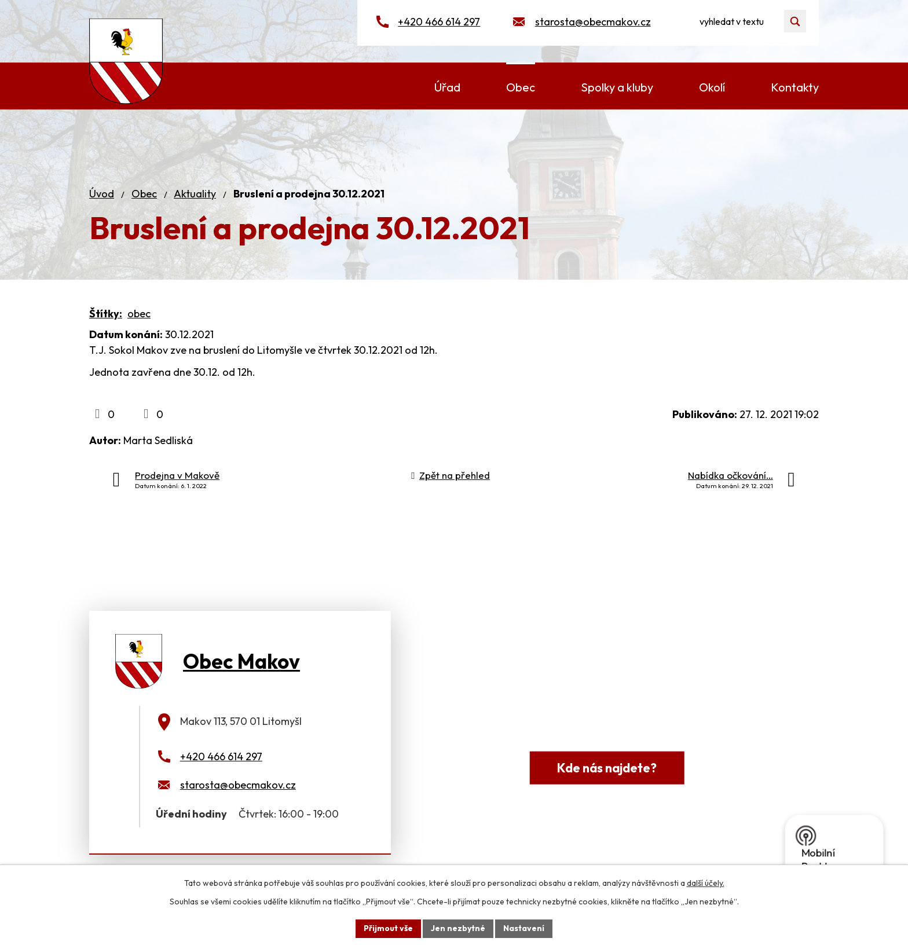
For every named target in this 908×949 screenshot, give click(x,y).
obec (139, 313)
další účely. (705, 883)
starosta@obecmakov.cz (593, 21)
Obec (144, 193)
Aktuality (195, 193)
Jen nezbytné (458, 928)
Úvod (101, 193)
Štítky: (105, 313)
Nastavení (523, 928)
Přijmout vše (388, 928)
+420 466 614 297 (439, 21)
